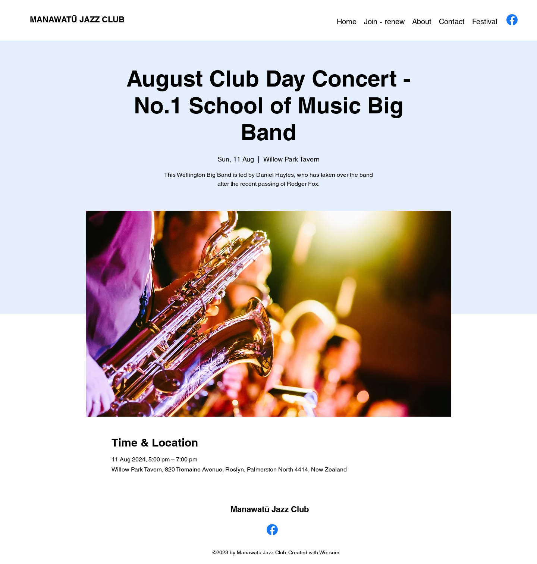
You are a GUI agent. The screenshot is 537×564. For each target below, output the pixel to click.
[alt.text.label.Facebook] (512, 19)
